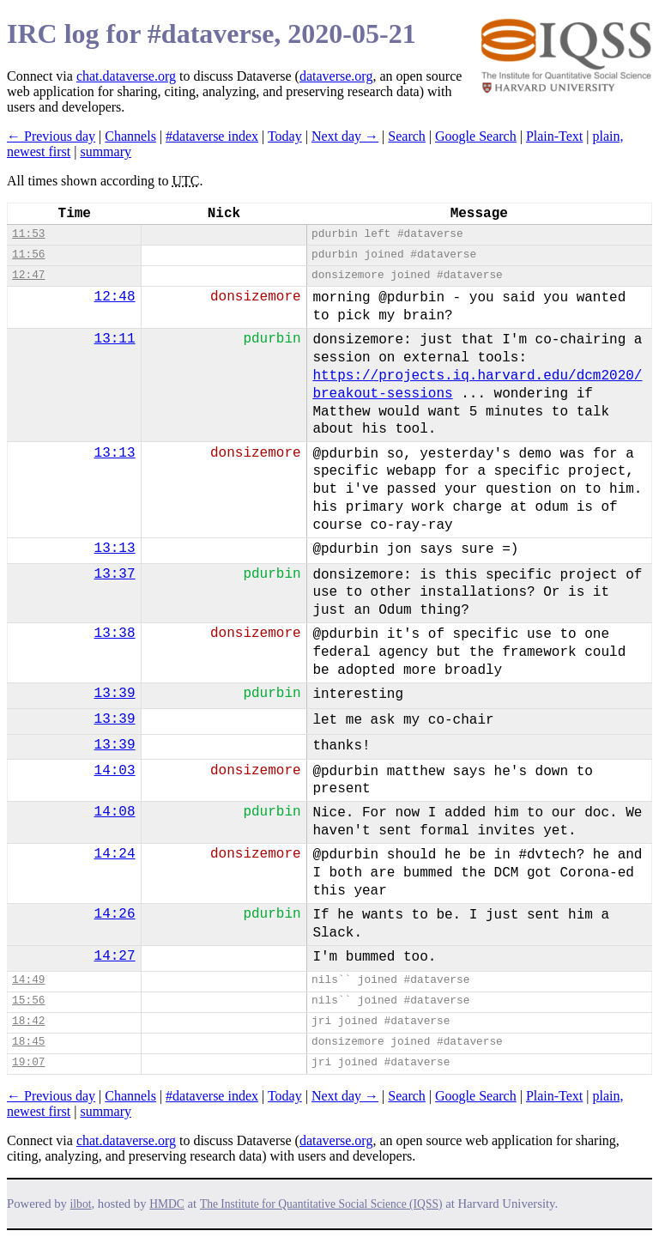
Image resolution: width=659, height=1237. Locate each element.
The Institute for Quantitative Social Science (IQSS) (321, 1204)
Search (407, 136)
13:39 (115, 693)
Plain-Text (554, 136)
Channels (130, 136)
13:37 (115, 574)
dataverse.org (335, 76)
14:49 (28, 979)
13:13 (115, 453)
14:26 (115, 914)
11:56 (28, 254)
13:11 (115, 339)
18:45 (28, 1041)
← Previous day (51, 136)
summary (105, 151)
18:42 (28, 1021)
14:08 (115, 812)
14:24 (115, 854)
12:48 (115, 297)
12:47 (28, 275)
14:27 (115, 956)
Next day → (344, 136)
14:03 (115, 771)
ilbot (81, 1204)
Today (285, 136)
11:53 (28, 233)
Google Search (476, 136)
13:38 (115, 633)
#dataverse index (212, 136)
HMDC (166, 1204)
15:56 (28, 1000)
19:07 (28, 1062)
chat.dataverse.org (126, 76)
